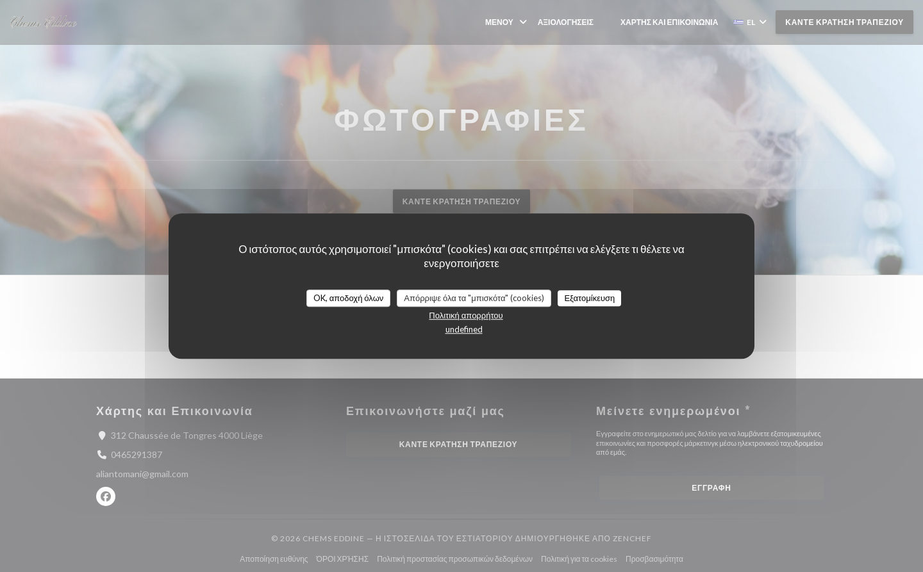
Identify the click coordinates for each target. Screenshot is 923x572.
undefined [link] (464, 329)
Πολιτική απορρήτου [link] (466, 315)
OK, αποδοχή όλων (348, 298)
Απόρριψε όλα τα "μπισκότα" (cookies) (474, 298)
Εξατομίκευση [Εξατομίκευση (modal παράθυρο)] (589, 298)
